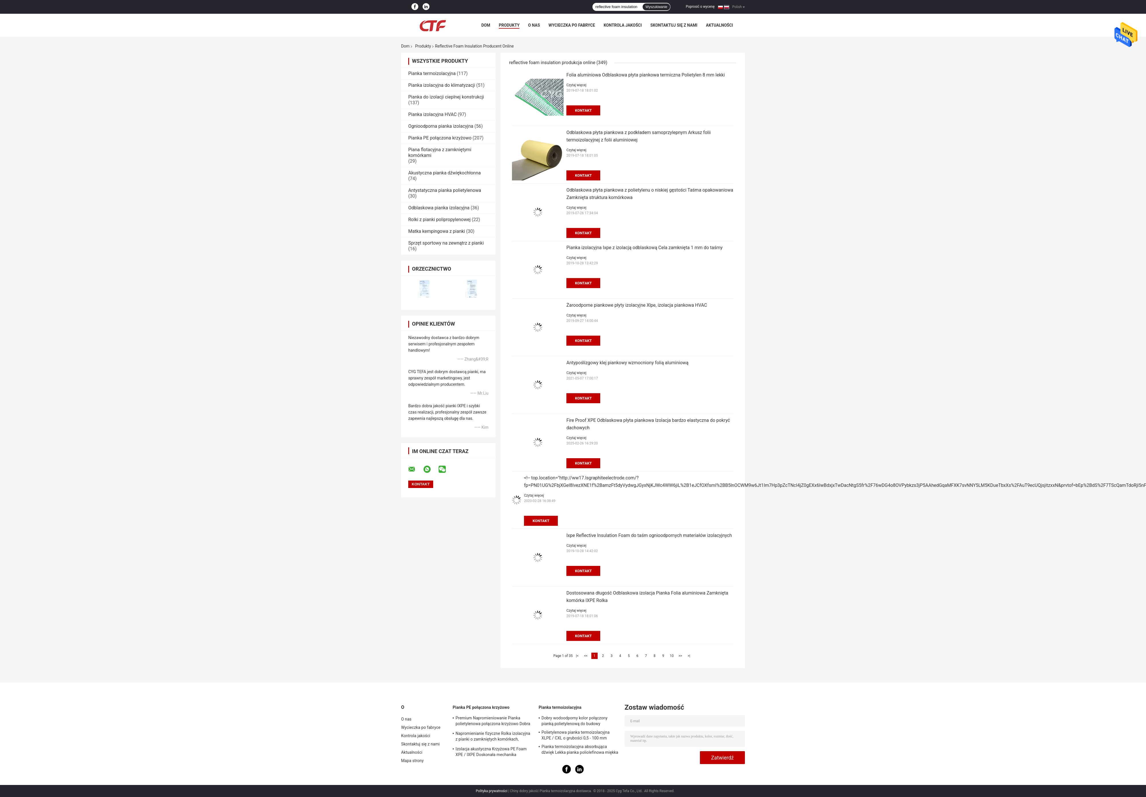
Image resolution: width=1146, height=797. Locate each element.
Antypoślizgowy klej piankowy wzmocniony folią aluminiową (627, 362)
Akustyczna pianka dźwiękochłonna (444, 173)
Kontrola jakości (623, 25)
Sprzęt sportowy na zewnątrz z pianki (446, 243)
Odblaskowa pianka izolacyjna (439, 207)
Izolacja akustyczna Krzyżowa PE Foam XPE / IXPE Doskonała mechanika (491, 752)
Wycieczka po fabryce (572, 25)
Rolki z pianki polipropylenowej (439, 219)
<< (586, 656)
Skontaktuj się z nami (673, 25)
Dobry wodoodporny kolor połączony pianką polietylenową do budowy (574, 721)
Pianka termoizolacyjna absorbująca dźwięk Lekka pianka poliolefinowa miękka (579, 749)
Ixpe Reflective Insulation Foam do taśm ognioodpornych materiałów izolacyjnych (649, 535)
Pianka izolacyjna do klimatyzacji (441, 85)
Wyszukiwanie (656, 7)
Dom (485, 25)
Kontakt (583, 110)
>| (689, 656)
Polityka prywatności (491, 791)
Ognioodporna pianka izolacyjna (440, 126)
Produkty (509, 25)
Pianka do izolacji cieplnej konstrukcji (446, 97)
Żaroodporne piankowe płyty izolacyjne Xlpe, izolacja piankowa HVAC (636, 305)
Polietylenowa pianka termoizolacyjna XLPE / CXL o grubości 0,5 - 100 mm (575, 735)
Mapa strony (412, 760)
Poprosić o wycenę (700, 7)
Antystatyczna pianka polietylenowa (444, 190)
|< (577, 656)
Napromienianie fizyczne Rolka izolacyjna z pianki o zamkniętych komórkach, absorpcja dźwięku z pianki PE (493, 737)
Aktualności (719, 25)
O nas (534, 25)
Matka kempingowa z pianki (436, 231)
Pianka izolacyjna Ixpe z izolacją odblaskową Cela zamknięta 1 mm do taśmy (644, 247)
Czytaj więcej (576, 85)
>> (680, 656)
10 (672, 656)
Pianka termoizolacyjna (432, 73)
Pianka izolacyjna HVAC (432, 114)
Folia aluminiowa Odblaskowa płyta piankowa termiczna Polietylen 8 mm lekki (645, 75)
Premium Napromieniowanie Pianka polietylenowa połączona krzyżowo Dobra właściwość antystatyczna (493, 722)
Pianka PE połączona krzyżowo (440, 138)
